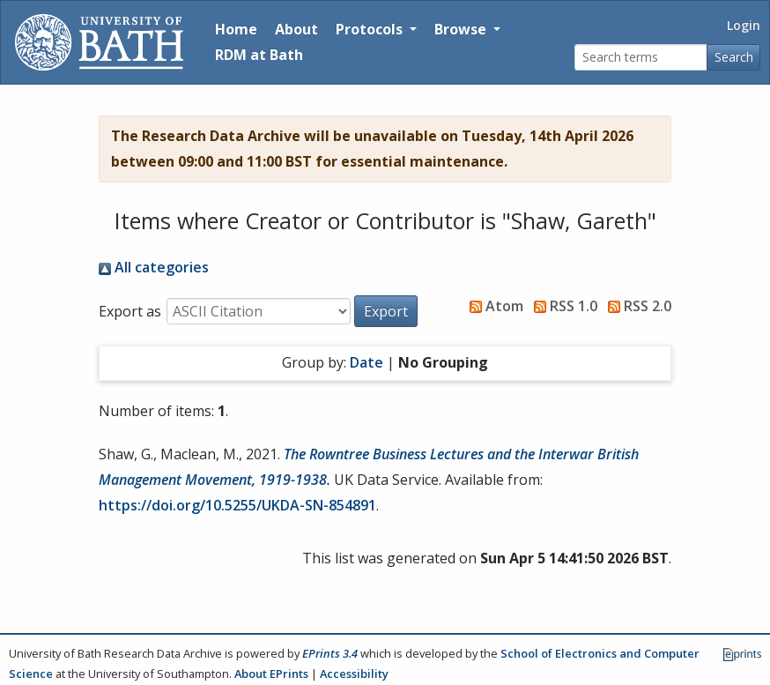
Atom (493, 306)
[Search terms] (640, 57)
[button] (386, 311)
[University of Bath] (99, 42)
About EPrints (271, 673)
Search (733, 56)
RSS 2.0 (636, 306)
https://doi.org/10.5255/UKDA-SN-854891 (237, 505)
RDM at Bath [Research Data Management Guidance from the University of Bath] (259, 54)
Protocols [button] (371, 29)
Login (743, 25)
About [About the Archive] (296, 29)
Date (366, 362)
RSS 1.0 (562, 306)
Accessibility (354, 673)
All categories (154, 267)
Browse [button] (462, 29)
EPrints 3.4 (330, 653)
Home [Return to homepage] (236, 29)
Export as (130, 311)
